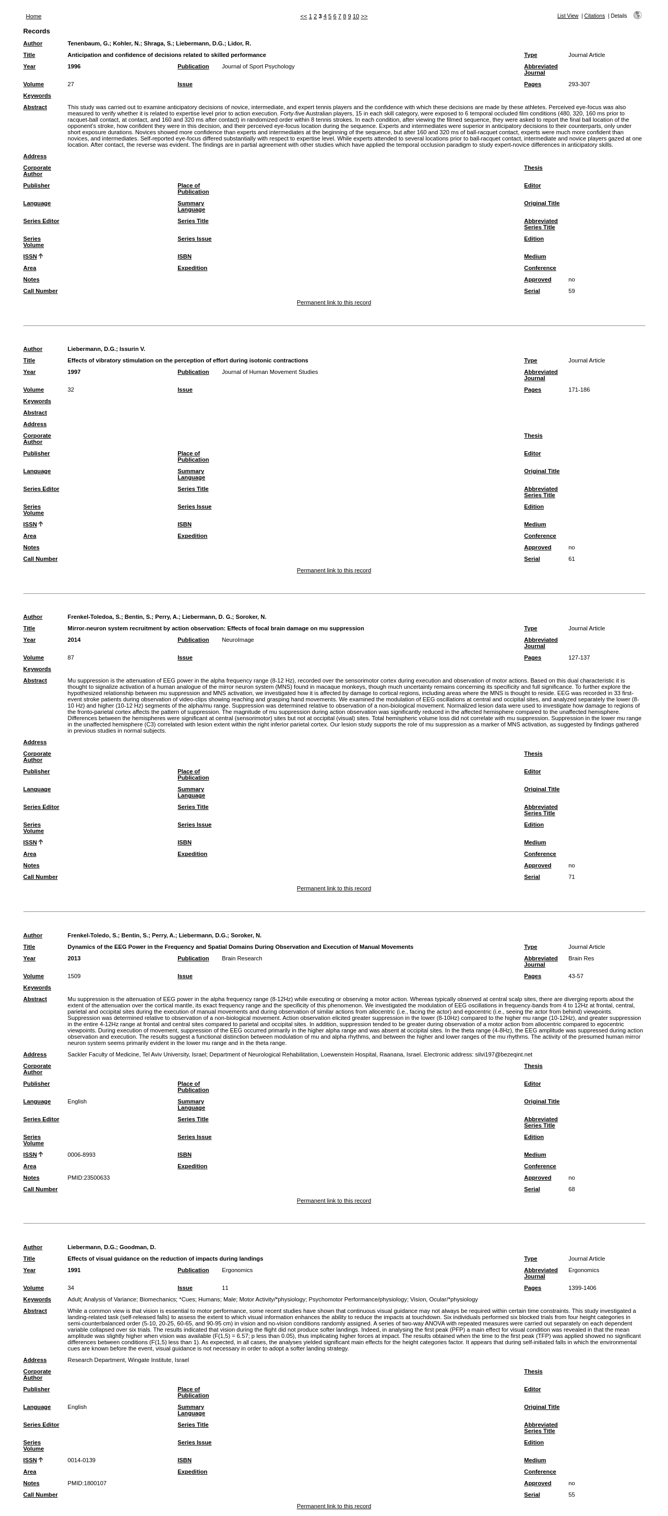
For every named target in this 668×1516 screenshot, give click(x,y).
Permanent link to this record (334, 302)
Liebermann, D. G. (207, 617)
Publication (193, 66)
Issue (185, 84)
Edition (534, 239)
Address (35, 156)
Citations (594, 16)
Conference (540, 268)
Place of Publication (193, 188)
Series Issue (194, 239)
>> (364, 16)
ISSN (30, 256)
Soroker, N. (250, 617)
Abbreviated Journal (541, 69)
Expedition (192, 268)
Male (229, 1299)
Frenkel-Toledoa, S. (94, 617)
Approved (537, 279)
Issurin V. (132, 349)
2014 (74, 640)
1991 (74, 1270)
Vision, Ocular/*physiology (444, 1299)
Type (530, 55)
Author (33, 43)
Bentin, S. (138, 617)
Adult (74, 1299)
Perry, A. (166, 617)
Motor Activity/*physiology (272, 1299)
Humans (209, 1299)
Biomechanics (157, 1299)
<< (304, 16)
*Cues (187, 1299)
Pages (532, 84)
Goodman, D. (138, 1247)
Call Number (40, 291)
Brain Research (242, 958)
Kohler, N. (126, 43)
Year (29, 66)
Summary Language (191, 206)
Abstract (35, 107)
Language (37, 203)
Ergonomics (237, 1270)
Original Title (541, 203)
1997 (74, 372)
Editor (532, 185)
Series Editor (41, 221)
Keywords (37, 95)
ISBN (184, 256)
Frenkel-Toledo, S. (93, 935)
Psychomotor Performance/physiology (357, 1299)
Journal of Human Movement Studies (270, 372)
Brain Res (581, 958)
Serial (532, 291)
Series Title (193, 221)
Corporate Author (37, 170)
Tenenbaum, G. (89, 43)
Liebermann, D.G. (200, 43)
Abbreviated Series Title (541, 224)
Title (29, 55)
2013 (74, 958)
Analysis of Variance (110, 1299)
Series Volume (33, 242)
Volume (33, 84)
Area (30, 268)
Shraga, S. (158, 43)
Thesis (533, 167)
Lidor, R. (240, 43)
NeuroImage (238, 640)
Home (34, 16)
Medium (535, 256)
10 (356, 16)
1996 (74, 66)
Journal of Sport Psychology (258, 66)
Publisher (36, 185)
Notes (31, 279)
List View (568, 16)
